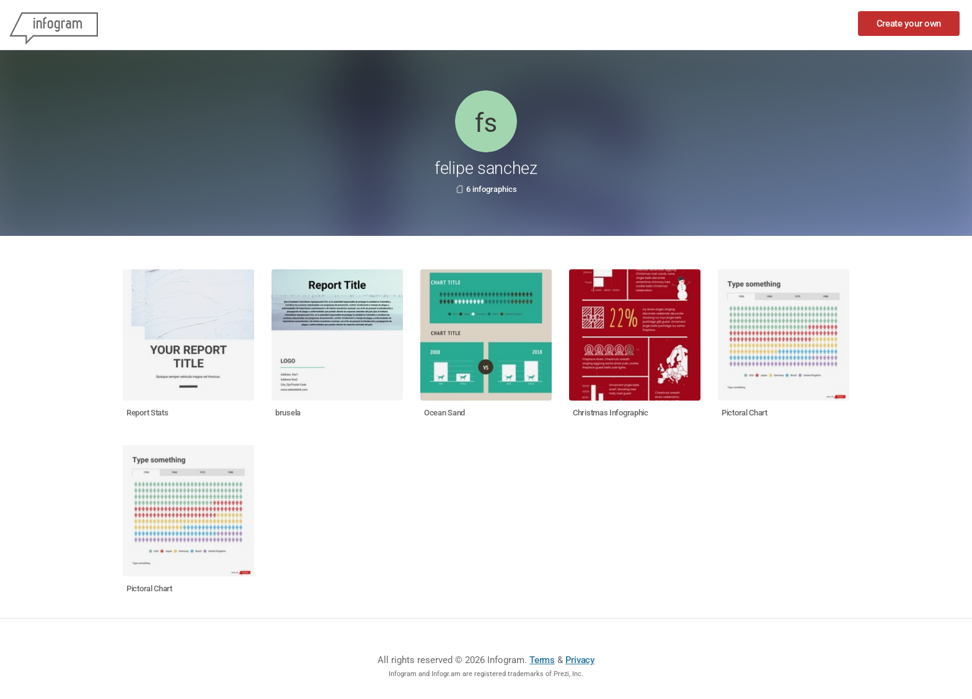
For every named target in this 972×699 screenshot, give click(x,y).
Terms (542, 660)
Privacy (579, 660)
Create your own (909, 23)
